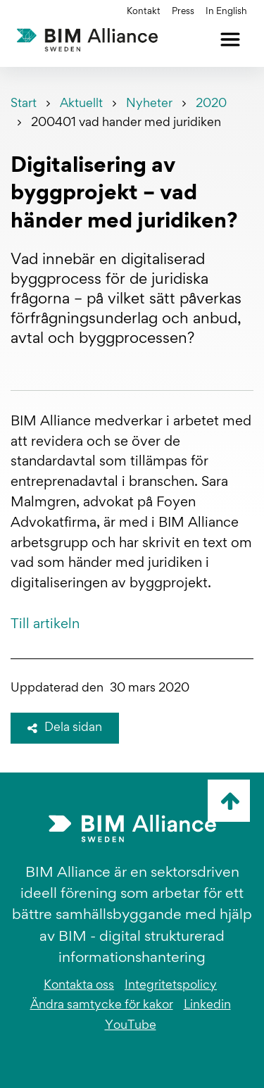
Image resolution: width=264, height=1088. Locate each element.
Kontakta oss (79, 986)
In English (226, 12)
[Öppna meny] (230, 39)
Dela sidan (64, 728)
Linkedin (207, 1005)
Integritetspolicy (171, 986)
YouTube (130, 1026)
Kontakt (144, 12)
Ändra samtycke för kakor (101, 1005)
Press (183, 12)
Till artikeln (45, 624)
